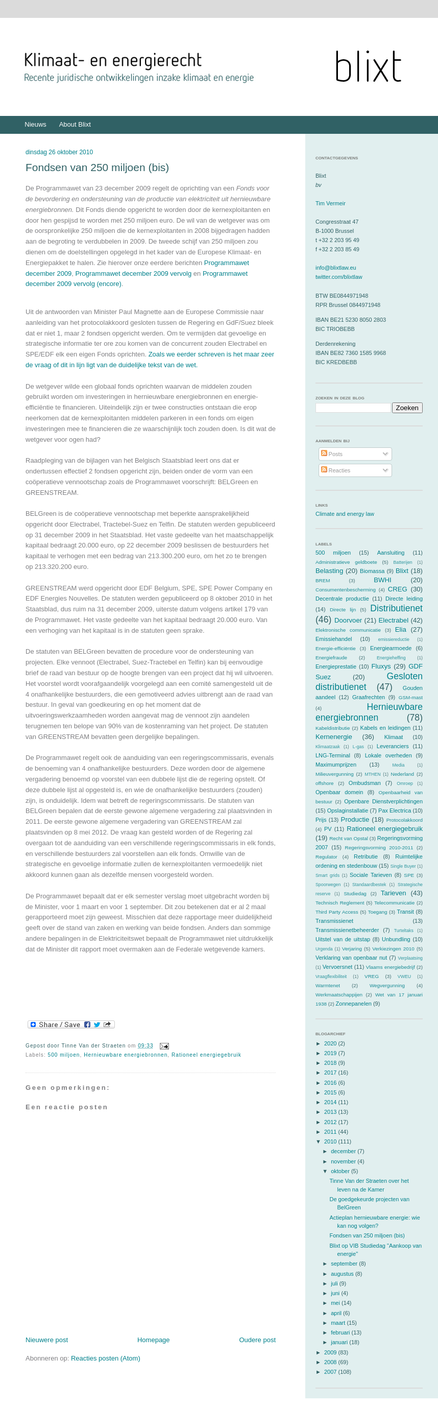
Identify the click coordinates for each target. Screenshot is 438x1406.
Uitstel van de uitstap (342, 939)
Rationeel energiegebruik (206, 1055)
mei (336, 1303)
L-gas (358, 746)
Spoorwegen (327, 884)
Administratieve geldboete (346, 562)
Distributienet (396, 608)
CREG (397, 589)
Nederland (403, 774)
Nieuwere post (47, 1340)
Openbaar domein (339, 792)
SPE (409, 875)
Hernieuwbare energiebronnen (125, 1055)
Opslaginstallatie (348, 810)
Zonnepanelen (354, 1003)
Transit (405, 912)
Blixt (402, 571)
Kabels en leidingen (385, 728)
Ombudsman (365, 783)
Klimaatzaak (327, 746)
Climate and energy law (344, 514)
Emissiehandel (333, 639)
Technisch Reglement (339, 902)
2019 (331, 1053)
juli (335, 1283)
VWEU (404, 976)
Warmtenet (327, 985)
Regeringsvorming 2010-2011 (379, 847)
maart (339, 1323)
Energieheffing (391, 657)
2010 (331, 1141)
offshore (324, 783)
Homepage (153, 1340)
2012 (331, 1122)
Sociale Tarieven (371, 875)
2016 (331, 1083)
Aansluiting (391, 553)
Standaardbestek (369, 884)
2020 (331, 1043)
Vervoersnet (338, 967)
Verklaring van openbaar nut (351, 958)
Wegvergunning (387, 985)
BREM (322, 580)
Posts (332, 454)
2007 (331, 1372)
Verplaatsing (410, 958)
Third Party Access (336, 912)
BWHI (382, 580)
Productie (355, 819)
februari (341, 1332)
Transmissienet (334, 921)
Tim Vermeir (330, 203)
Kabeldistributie (332, 728)
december (344, 1151)
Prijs (320, 820)
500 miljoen (64, 1055)
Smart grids (327, 875)
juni (336, 1293)
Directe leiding (404, 598)
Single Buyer (403, 866)
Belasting (329, 571)
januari (340, 1342)
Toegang (377, 912)
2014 (331, 1102)
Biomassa (372, 571)
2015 (331, 1092)
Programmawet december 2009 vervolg (134, 273)
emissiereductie (393, 639)
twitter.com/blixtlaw (338, 277)
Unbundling (396, 939)
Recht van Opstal (348, 838)
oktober (341, 1171)
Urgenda (324, 948)
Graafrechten (368, 697)
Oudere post (257, 1340)
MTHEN (372, 774)
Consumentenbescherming (345, 589)
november (344, 1161)
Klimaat (393, 737)
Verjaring (352, 948)
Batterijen (403, 562)
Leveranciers (393, 746)
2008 (331, 1362)
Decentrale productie (342, 598)
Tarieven (393, 893)
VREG (371, 976)
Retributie (366, 856)
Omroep (405, 783)
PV (328, 829)
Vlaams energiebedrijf (390, 967)
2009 (331, 1352)
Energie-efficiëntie (335, 648)
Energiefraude (331, 657)
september (345, 1263)
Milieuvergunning (334, 774)
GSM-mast (411, 697)
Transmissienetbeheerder (347, 930)
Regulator (326, 857)
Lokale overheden (388, 755)
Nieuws (35, 124)
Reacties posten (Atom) (105, 1358)
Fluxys (381, 666)
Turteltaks (403, 930)
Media (398, 765)
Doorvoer (348, 620)
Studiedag (355, 893)
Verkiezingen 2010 (393, 948)
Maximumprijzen (335, 764)
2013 (331, 1112)
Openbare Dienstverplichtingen (383, 801)
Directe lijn (343, 609)
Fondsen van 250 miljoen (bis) (97, 167)
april (337, 1313)
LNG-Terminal (332, 755)
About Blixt (75, 124)
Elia (400, 629)
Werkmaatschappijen (338, 994)
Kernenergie (333, 737)
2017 (331, 1072)
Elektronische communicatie (348, 630)
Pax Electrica (394, 810)
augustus (343, 1274)
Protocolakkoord (404, 820)
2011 (331, 1132)
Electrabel (393, 620)
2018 (331, 1063)
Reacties (336, 470)
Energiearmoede (390, 648)
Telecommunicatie (394, 902)
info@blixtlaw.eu (335, 268)
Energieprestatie (335, 666)
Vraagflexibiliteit (331, 976)
